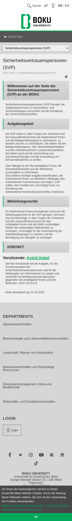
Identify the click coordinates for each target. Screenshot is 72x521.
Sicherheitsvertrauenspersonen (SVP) (37, 73)
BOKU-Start (15, 36)
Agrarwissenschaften (17, 324)
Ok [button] (36, 517)
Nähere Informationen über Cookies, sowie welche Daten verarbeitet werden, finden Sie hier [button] (36, 507)
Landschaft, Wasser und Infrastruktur (28, 352)
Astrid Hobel (37, 258)
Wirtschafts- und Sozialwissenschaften (29, 401)
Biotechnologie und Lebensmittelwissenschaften (35, 338)
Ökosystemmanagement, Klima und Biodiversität (27, 386)
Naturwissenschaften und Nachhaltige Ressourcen (29, 369)
